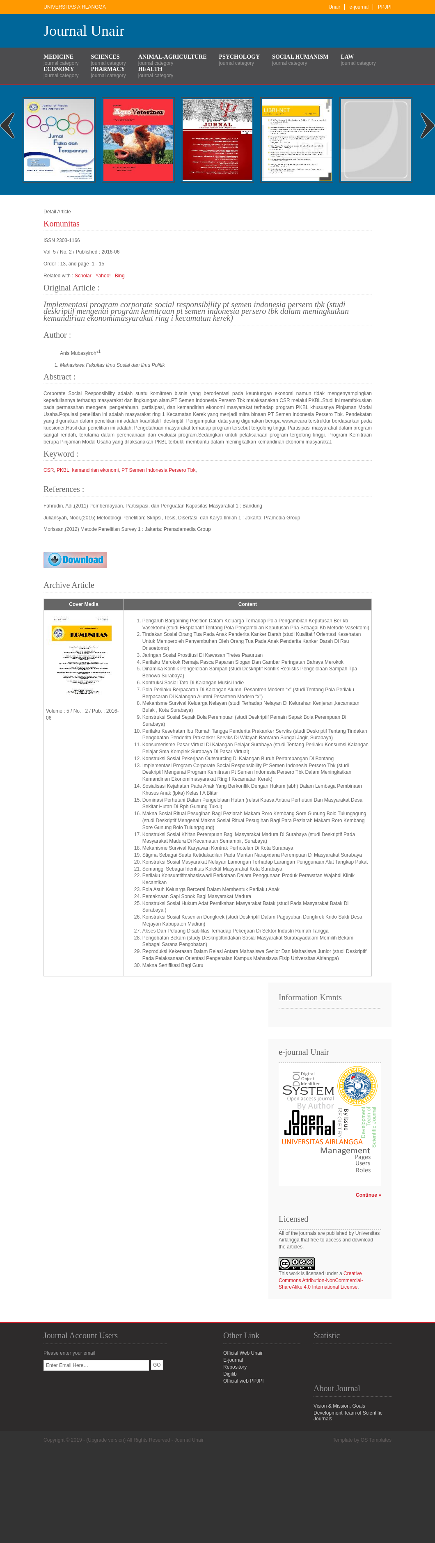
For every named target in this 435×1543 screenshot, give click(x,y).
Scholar (83, 276)
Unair (335, 7)
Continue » (368, 1195)
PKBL (63, 470)
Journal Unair (84, 31)
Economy (59, 69)
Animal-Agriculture (172, 57)
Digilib (230, 1374)
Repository (235, 1367)
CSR (49, 470)
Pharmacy (108, 69)
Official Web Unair (243, 1353)
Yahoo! (103, 276)
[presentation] (106, 1387)
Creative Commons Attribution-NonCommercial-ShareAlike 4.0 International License (321, 1280)
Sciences (105, 57)
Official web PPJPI (243, 1381)
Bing (120, 276)
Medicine (58, 57)
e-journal (359, 7)
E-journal (233, 1360)
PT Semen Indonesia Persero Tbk (158, 470)
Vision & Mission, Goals (339, 1406)
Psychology (239, 57)
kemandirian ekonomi (95, 470)
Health (150, 69)
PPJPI (385, 7)
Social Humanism (300, 57)
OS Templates (376, 1440)
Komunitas (62, 223)
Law (347, 57)
